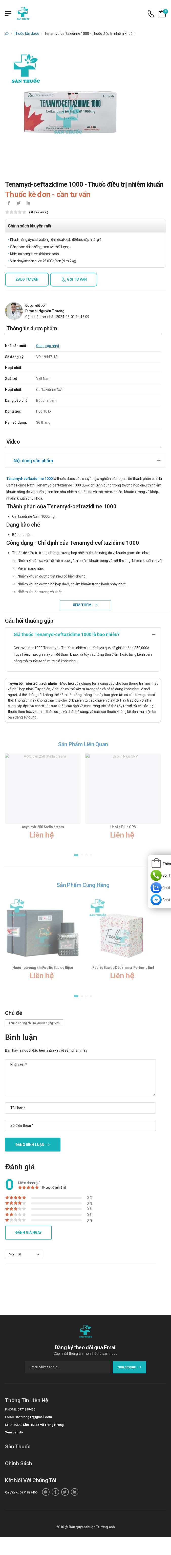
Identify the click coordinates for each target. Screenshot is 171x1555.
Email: (10, 1417)
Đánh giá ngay (28, 1232)
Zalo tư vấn (26, 279)
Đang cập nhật (47, 346)
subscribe (129, 1367)
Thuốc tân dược (26, 34)
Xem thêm (82, 605)
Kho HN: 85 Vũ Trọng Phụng (43, 1425)
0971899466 (26, 1409)
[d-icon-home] (7, 34)
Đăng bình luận (29, 1145)
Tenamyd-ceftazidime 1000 (29, 479)
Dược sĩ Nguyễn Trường (45, 311)
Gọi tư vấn (76, 279)
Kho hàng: (13, 1425)
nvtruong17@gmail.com (34, 1417)
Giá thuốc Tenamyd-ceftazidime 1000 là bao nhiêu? (67, 634)
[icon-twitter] (18, 203)
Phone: (11, 1409)
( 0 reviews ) (38, 212)
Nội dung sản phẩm (33, 460)
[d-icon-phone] (151, 14)
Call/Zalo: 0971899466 (21, 1492)
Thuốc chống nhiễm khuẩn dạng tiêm (34, 1023)
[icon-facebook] (9, 203)
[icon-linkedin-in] (28, 203)
